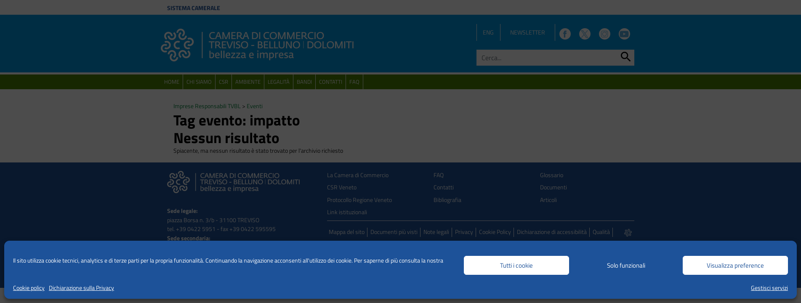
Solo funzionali (626, 265)
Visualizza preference (735, 265)
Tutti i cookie (516, 265)
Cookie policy (29, 287)
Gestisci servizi (769, 287)
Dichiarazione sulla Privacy (81, 287)
